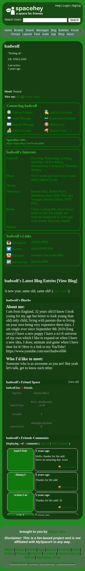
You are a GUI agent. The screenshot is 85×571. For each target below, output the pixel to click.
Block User (54, 124)
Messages (42, 30)
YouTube (15, 255)
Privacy (22, 553)
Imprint (35, 553)
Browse (18, 30)
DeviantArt (17, 262)
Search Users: (13, 19)
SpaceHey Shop (49, 557)
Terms (9, 553)
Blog (53, 30)
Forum (75, 30)
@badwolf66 (39, 261)
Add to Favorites (58, 112)
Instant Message (20, 124)
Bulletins (63, 30)
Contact (50, 553)
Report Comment (67, 467)
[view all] (73, 381)
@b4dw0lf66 (39, 242)
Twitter (14, 249)
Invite (45, 34)
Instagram (16, 242)
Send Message (19, 118)
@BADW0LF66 (42, 248)
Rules (31, 549)
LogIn (66, 5)
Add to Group (19, 130)
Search (74, 20)
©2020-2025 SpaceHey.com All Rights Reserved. (43, 563)
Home (8, 30)
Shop (61, 34)
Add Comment (60, 443)
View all (44, 443)
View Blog (67, 281)
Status (29, 557)
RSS (76, 549)
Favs (37, 34)
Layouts (27, 34)
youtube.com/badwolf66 (47, 255)
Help (58, 5)
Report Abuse (68, 553)
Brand (51, 549)
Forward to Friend (59, 118)
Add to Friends (19, 112)
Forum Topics (32, 96)
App (53, 34)
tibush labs (57, 531)
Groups (15, 34)
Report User (55, 130)
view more (60, 291)
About (70, 34)
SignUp (76, 5)
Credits (64, 549)
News (20, 549)
